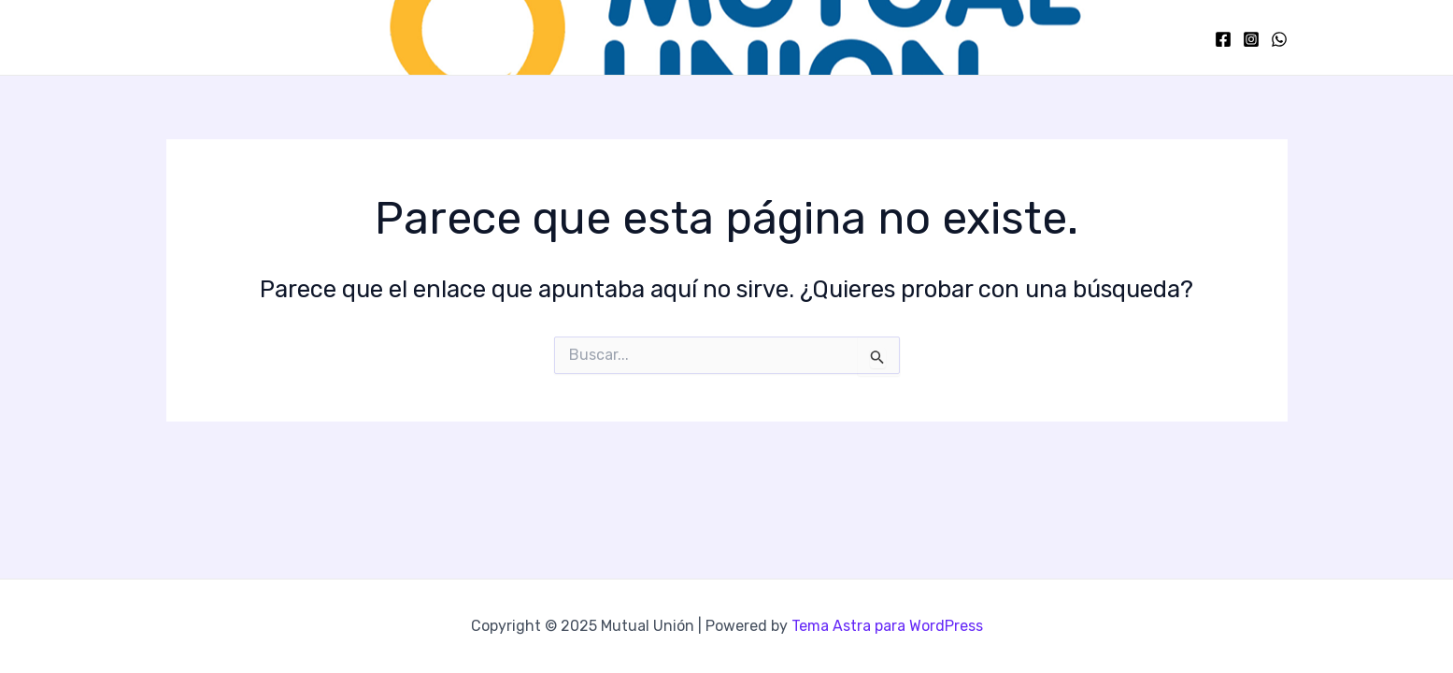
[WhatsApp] (1279, 39)
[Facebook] (1223, 39)
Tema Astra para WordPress (887, 626)
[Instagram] (1251, 39)
